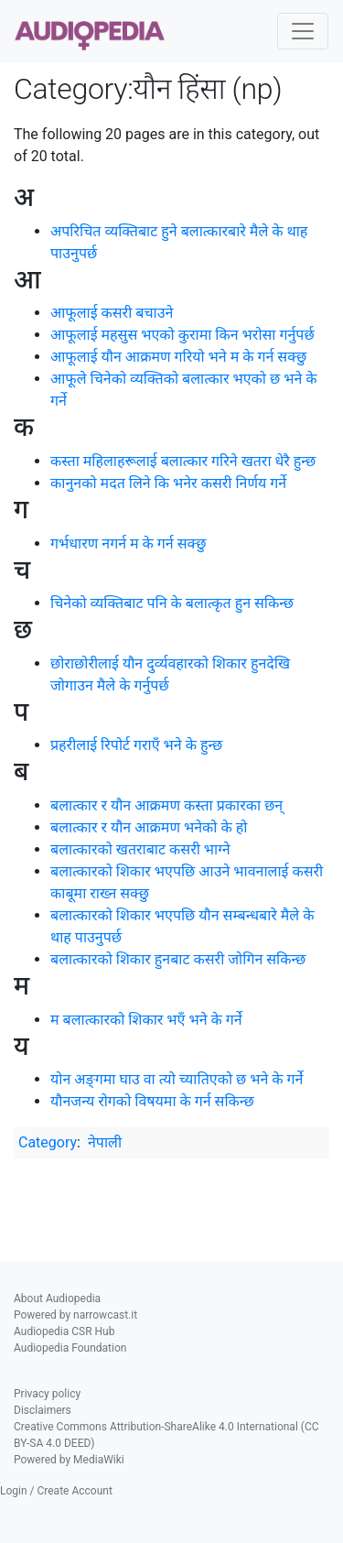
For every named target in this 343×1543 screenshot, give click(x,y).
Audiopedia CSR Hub (64, 1331)
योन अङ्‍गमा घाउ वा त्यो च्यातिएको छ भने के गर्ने (176, 1079)
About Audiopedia (57, 1298)
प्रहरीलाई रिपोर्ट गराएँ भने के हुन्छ (136, 745)
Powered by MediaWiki (69, 1459)
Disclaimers (42, 1410)
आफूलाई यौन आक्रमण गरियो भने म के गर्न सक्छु (178, 356)
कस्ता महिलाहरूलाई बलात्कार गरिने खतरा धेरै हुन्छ (183, 461)
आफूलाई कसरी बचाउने (111, 312)
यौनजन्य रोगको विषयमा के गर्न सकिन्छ (152, 1101)
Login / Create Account (56, 1490)
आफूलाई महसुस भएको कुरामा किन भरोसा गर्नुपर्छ (182, 334)
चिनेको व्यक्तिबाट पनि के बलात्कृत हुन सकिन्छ (172, 603)
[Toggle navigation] (302, 31)
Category (47, 1142)
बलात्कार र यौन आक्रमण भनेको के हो (148, 827)
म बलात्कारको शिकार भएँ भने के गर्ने (146, 1019)
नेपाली (105, 1142)
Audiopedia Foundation (70, 1348)
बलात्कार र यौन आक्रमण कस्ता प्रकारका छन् (166, 805)
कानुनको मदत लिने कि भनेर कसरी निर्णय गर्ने (168, 483)
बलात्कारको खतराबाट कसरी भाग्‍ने (140, 849)
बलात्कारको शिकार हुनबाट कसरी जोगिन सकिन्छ (177, 959)
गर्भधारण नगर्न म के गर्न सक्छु (128, 543)
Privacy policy (47, 1393)
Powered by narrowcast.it (75, 1315)
